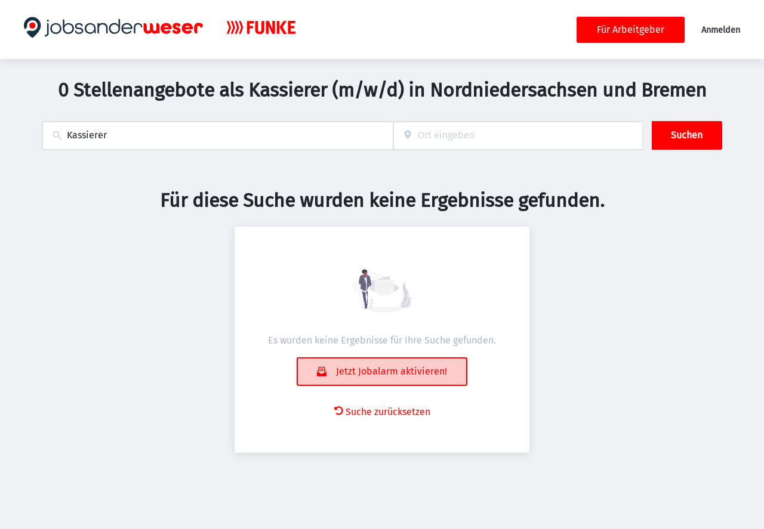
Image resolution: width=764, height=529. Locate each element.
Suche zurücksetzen (382, 411)
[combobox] (217, 135)
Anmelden (720, 30)
